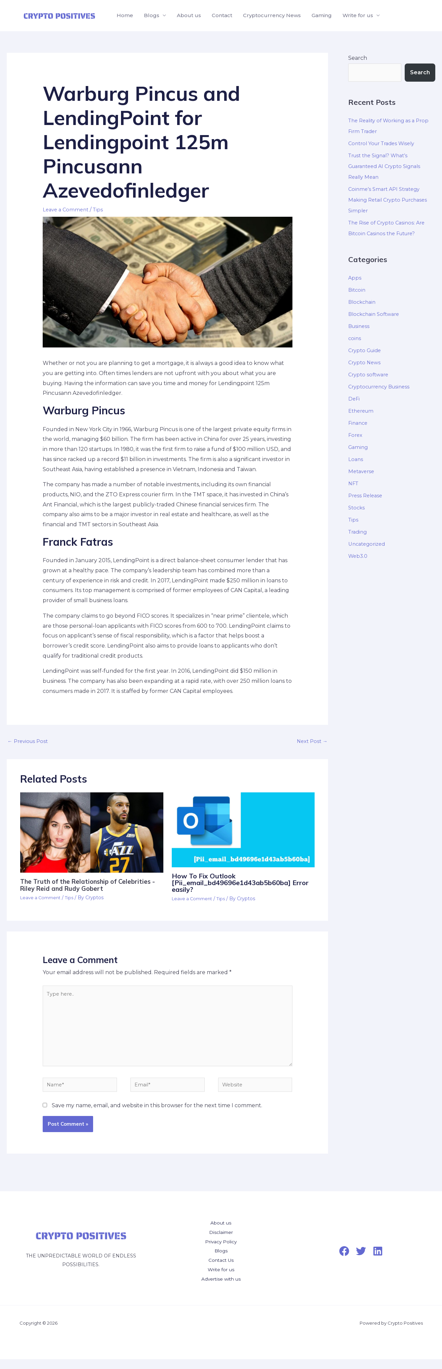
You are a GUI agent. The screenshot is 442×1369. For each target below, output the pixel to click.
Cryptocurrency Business (382, 386)
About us (189, 15)
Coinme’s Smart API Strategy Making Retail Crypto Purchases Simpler (391, 200)
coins (355, 338)
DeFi (354, 399)
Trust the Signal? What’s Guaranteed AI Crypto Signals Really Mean (388, 166)
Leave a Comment (67, 209)
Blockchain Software (376, 314)
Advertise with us (220, 1288)
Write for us (358, 15)
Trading (358, 532)
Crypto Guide (366, 350)
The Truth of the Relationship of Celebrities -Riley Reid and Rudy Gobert (91, 886)
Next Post (310, 742)
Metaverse (362, 471)
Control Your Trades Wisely (384, 143)
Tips (101, 209)
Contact (222, 15)
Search (357, 58)
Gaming (322, 15)
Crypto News (365, 362)
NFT (354, 483)
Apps (355, 278)
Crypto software (370, 374)
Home (125, 15)
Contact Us (221, 1270)
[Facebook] (344, 1261)
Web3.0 (358, 556)
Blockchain (363, 302)
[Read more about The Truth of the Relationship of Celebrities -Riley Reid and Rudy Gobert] (91, 833)
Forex (356, 435)
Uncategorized (368, 544)
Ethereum (362, 411)
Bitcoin (357, 290)
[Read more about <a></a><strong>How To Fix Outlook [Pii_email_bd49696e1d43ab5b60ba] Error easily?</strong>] (243, 830)
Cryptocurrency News (272, 15)
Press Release (366, 495)
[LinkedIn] (378, 1261)
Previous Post (29, 742)
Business (359, 326)
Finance (358, 423)
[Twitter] (361, 1261)
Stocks (357, 507)
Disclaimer (220, 1242)
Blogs (151, 15)
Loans (356, 459)
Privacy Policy (221, 1251)
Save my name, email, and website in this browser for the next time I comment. (157, 1115)
